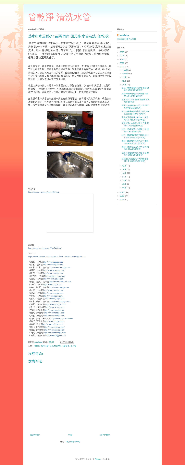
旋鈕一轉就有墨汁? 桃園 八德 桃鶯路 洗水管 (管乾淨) (135, 130)
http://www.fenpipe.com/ (54, 327)
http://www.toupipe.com (53, 293)
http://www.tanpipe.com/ (54, 330)
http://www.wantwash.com (60, 282)
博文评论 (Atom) (73, 442)
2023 (122, 59)
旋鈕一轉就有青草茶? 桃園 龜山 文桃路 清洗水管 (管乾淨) (135, 136)
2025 (122, 52)
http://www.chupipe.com (53, 273)
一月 (124, 188)
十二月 (125, 70)
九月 (124, 81)
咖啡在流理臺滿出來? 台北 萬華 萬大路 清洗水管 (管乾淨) (135, 118)
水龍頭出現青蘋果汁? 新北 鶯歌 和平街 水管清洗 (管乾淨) (135, 160)
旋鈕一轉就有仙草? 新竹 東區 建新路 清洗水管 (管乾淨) (135, 89)
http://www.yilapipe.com (55, 304)
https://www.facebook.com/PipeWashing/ (45, 248)
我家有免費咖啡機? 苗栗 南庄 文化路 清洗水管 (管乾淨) (135, 154)
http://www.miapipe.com (53, 279)
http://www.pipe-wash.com (62, 319)
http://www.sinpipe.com (53, 262)
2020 (122, 192)
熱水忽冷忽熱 (55, 346)
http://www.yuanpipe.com (53, 270)
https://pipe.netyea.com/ (55, 276)
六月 (124, 169)
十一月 (125, 73)
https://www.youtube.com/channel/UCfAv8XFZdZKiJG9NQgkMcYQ (56, 256)
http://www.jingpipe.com (55, 335)
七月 (124, 166)
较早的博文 (105, 435)
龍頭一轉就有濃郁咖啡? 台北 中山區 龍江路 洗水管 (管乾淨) (136, 112)
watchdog (124, 35)
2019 (122, 196)
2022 (122, 63)
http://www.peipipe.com (53, 265)
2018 (122, 200)
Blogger (98, 459)
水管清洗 (65, 346)
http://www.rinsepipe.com (59, 267)
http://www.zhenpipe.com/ (55, 333)
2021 (122, 67)
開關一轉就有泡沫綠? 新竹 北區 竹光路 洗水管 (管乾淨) (135, 95)
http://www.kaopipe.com (54, 316)
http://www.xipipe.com (54, 307)
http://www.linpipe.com (53, 296)
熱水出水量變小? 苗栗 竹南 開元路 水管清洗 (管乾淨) (135, 106)
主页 (70, 435)
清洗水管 (45, 346)
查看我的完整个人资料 (126, 39)
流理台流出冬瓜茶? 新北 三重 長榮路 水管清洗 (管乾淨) (135, 124)
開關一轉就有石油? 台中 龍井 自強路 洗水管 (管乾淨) (135, 148)
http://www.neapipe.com (59, 287)
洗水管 (73, 346)
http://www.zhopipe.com (54, 310)
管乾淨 (37, 346)
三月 (124, 180)
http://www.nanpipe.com (54, 313)
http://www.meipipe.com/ (52, 324)
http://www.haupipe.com (53, 290)
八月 (124, 84)
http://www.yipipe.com (54, 299)
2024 (122, 56)
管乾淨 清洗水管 (59, 17)
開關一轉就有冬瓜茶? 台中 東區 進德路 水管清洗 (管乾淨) (135, 142)
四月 (124, 177)
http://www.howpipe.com (59, 301)
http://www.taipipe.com (52, 284)
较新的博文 (35, 435)
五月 (124, 173)
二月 (124, 184)
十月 (124, 77)
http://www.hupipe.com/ (54, 321)
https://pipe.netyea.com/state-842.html (43, 192)
